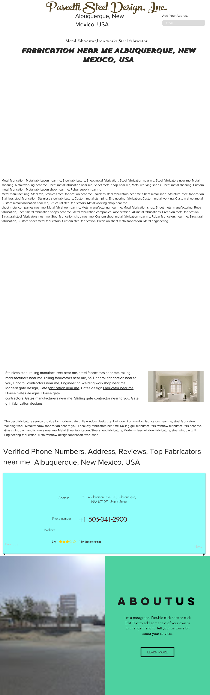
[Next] (191, 546)
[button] (157, 652)
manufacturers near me (53, 398)
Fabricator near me (118, 388)
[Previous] (19, 544)
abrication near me (64, 388)
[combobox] (183, 23)
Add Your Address (175, 15)
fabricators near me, (104, 373)
